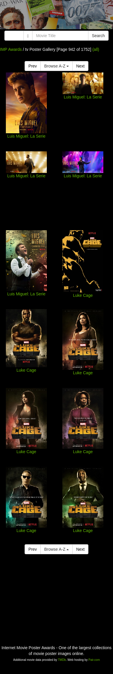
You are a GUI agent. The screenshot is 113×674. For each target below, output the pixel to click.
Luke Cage (83, 295)
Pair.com (94, 659)
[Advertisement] (56, 16)
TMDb (62, 659)
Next (80, 66)
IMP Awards (11, 49)
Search (98, 35)
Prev (32, 66)
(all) (95, 49)
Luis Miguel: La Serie (26, 136)
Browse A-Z (56, 66)
